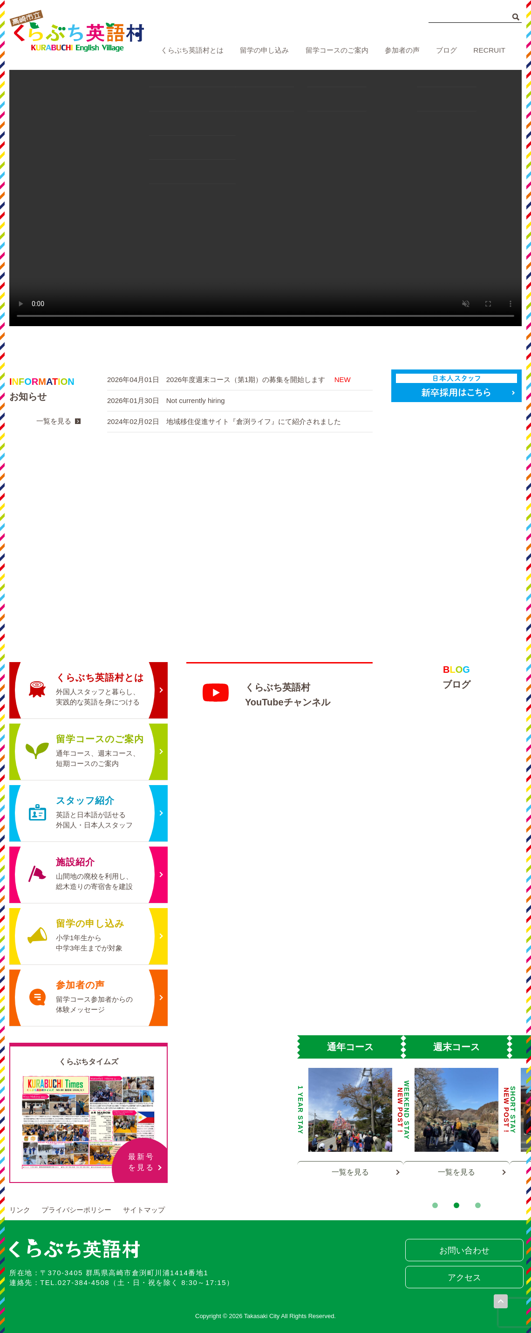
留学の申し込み (264, 50)
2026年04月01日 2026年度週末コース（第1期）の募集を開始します (229, 379)
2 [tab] (456, 1205)
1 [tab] (435, 1205)
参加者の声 (402, 50)
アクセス (463, 1277)
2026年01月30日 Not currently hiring (166, 400)
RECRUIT (489, 50)
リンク (19, 1210)
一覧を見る (53, 421)
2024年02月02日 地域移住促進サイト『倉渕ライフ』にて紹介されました (224, 421)
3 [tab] (478, 1205)
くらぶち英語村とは (192, 50)
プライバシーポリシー (76, 1210)
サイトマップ (144, 1210)
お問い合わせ (463, 1250)
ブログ (447, 50)
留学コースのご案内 (337, 50)
